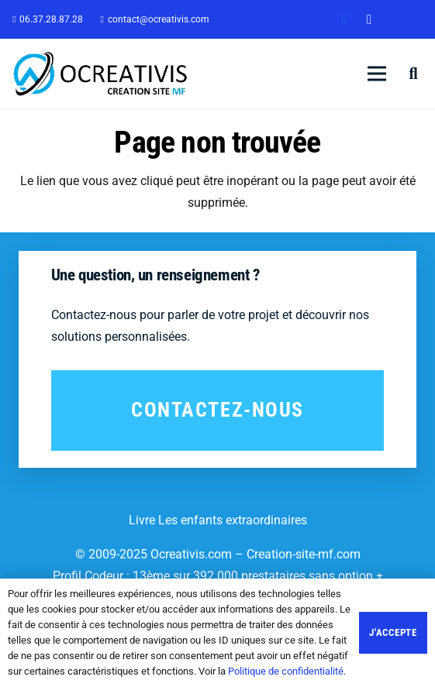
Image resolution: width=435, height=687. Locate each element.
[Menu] (376, 73)
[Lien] (100, 73)
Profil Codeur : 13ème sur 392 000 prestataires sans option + (218, 575)
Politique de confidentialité (286, 671)
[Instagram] (369, 19)
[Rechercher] (413, 73)
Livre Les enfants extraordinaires (218, 520)
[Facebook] (344, 19)
